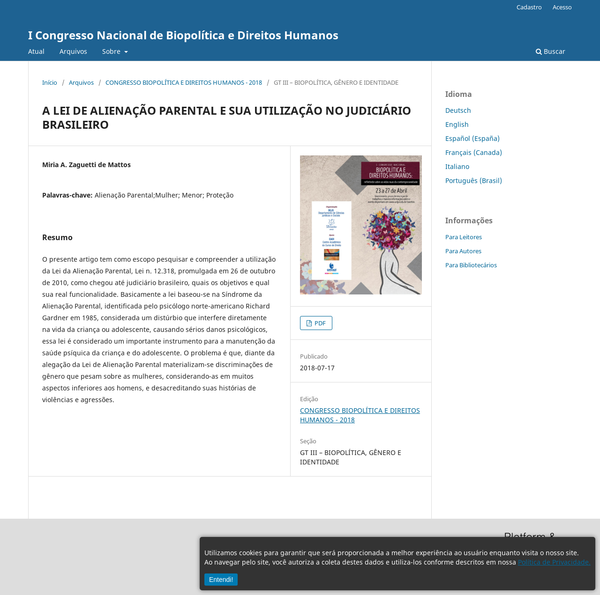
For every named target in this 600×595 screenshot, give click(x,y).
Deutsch (458, 110)
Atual (36, 51)
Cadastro (529, 7)
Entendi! (221, 579)
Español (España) (472, 138)
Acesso (562, 7)
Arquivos (73, 51)
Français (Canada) (473, 152)
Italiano (457, 166)
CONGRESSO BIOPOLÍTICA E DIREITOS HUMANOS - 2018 (183, 82)
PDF (319, 323)
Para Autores (463, 251)
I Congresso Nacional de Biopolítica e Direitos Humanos (183, 35)
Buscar (550, 51)
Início (49, 82)
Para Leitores (463, 237)
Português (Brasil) (473, 180)
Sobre (112, 51)
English (457, 124)
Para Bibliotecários (471, 265)
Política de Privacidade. (554, 562)
